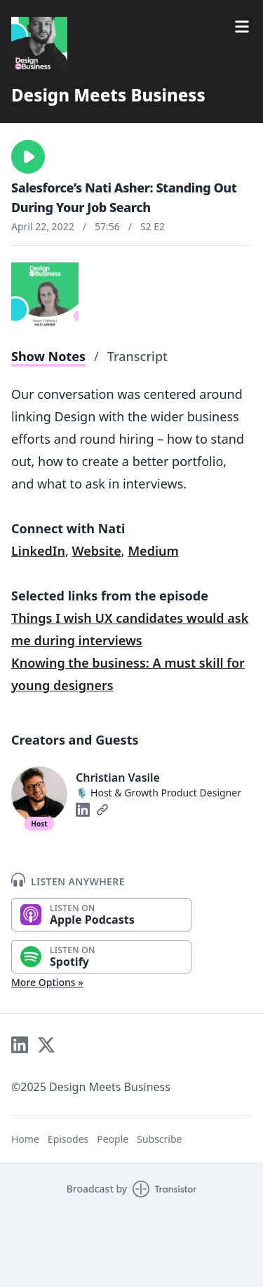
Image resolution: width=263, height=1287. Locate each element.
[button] (28, 157)
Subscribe (159, 1139)
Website (96, 550)
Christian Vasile (118, 777)
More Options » (47, 982)
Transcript (137, 356)
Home (25, 1139)
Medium (153, 550)
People (112, 1139)
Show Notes (48, 356)
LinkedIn (38, 550)
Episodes (68, 1139)
